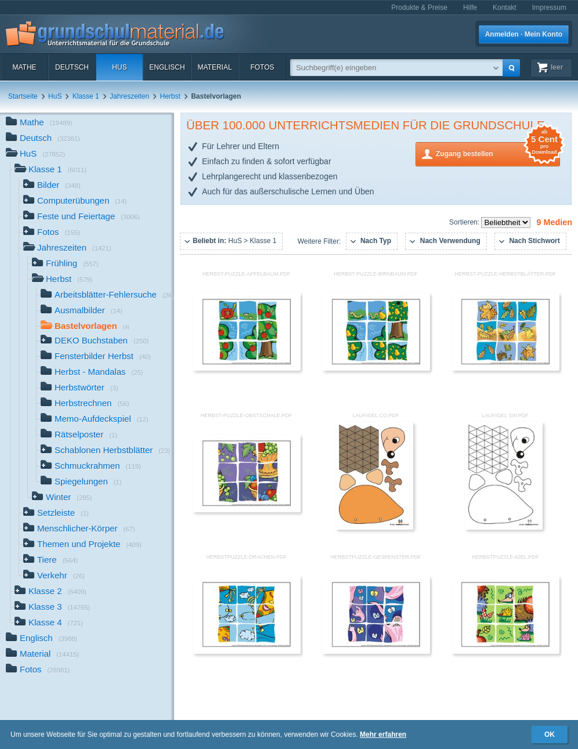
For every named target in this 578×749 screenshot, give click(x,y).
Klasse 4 (49, 623)
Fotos (262, 67)
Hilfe (470, 7)
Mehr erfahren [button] (383, 734)
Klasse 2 (50, 592)
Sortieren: (465, 222)
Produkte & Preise (419, 7)
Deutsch (72, 67)
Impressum (549, 7)
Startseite (23, 96)
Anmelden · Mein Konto (523, 34)
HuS (119, 67)
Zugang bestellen (498, 153)
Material (214, 67)
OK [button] (549, 734)
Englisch (167, 67)
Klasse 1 (86, 96)
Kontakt (504, 7)
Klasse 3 (52, 607)
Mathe (24, 67)
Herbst (170, 96)
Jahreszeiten (129, 96)
